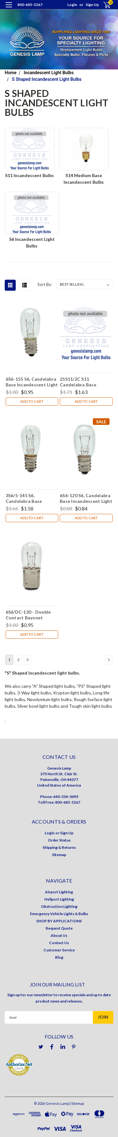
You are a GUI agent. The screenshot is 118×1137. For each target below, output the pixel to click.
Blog (59, 957)
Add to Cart (31, 401)
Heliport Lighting (59, 899)
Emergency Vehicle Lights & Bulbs (59, 913)
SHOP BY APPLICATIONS (59, 921)
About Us (59, 935)
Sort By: (44, 284)
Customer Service (59, 950)
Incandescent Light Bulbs (49, 72)
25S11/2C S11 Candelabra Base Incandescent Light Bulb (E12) (85, 381)
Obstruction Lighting (59, 906)
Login (72, 4)
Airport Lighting (59, 892)
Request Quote (59, 928)
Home (11, 72)
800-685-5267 (29, 4)
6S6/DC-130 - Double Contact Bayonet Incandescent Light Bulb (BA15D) (31, 614)
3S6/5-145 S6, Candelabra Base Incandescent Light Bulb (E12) (31, 498)
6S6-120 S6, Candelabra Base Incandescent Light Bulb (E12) (86, 498)
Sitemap (59, 854)
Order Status (59, 840)
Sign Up (92, 4)
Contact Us (59, 942)
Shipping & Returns (59, 847)
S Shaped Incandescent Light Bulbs (46, 79)
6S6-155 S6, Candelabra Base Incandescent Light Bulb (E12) (32, 381)
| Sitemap (77, 1103)
